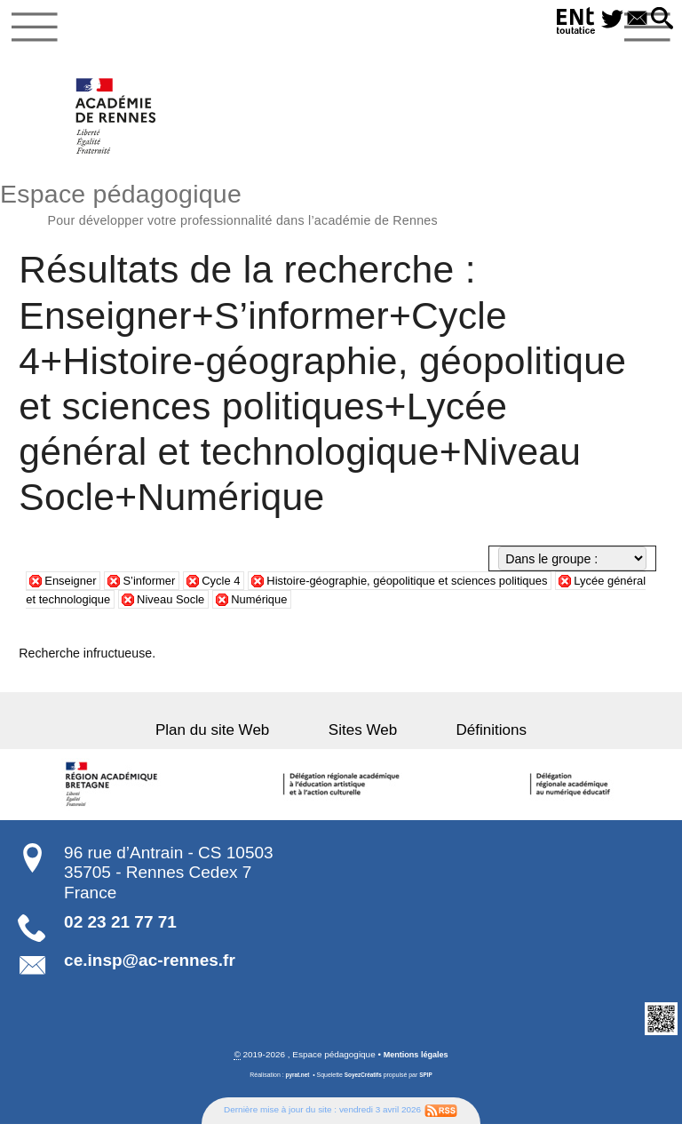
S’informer (157, 587)
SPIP (429, 1083)
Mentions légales (415, 1062)
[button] (660, 19)
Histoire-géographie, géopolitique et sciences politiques (435, 587)
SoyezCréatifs (363, 1083)
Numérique (322, 606)
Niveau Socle (228, 606)
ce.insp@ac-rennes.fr (149, 967)
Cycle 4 (233, 587)
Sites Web (363, 737)
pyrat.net (294, 1083)
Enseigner (72, 587)
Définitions (467, 737)
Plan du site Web (237, 737)
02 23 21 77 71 (120, 929)
